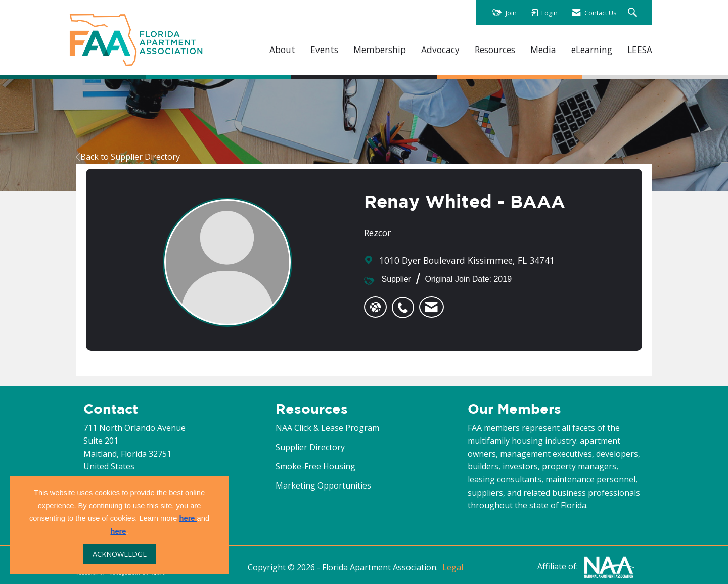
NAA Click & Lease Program (327, 427)
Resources (495, 50)
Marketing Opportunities (323, 485)
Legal (452, 567)
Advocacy (440, 50)
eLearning (591, 50)
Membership (379, 50)
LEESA (639, 50)
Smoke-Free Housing (315, 466)
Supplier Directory (310, 447)
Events (324, 50)
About (282, 50)
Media (543, 50)
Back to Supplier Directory (128, 156)
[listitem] (405, 302)
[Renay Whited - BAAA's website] (375, 307)
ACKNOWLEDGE (120, 554)
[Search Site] (634, 13)
